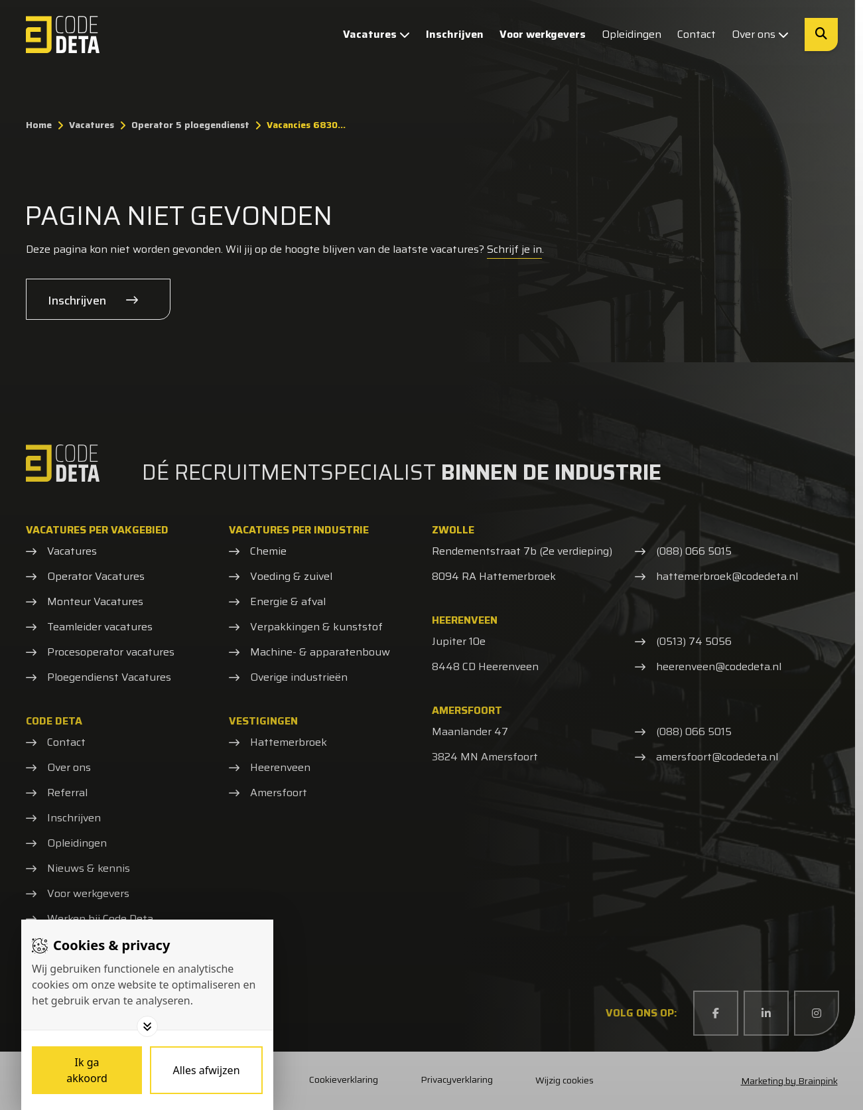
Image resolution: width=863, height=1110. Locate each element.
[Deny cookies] (206, 1070)
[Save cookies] (87, 1070)
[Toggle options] (147, 1026)
